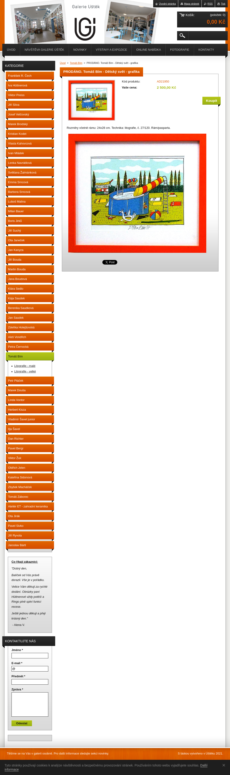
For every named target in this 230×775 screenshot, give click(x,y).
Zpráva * (17, 689)
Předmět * (18, 676)
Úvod (63, 63)
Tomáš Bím (76, 63)
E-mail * (17, 663)
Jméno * (17, 650)
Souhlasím (224, 765)
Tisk (223, 3)
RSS (210, 3)
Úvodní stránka (167, 3)
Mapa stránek (191, 3)
